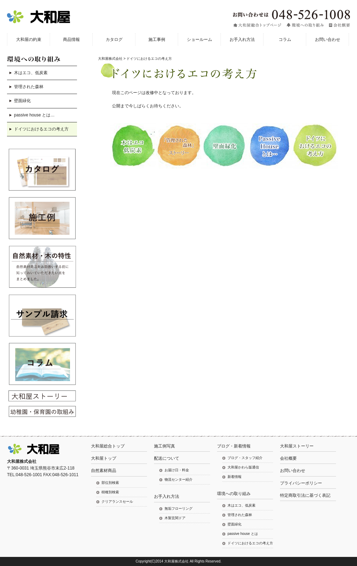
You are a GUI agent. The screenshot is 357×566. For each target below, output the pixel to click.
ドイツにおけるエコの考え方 (41, 129)
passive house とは (242, 534)
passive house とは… (34, 115)
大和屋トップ (103, 458)
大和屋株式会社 (110, 58)
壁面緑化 (22, 100)
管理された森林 (28, 86)
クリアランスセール (117, 501)
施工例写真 (164, 446)
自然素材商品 (103, 470)
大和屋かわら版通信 (243, 467)
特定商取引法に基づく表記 (305, 495)
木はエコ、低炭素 (31, 72)
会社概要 (288, 458)
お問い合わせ (292, 470)
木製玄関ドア (175, 518)
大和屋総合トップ (108, 446)
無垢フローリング (178, 508)
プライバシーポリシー (301, 483)
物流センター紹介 (178, 479)
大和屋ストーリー (297, 446)
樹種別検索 (110, 492)
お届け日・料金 (176, 470)
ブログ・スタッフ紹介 (244, 458)
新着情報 (234, 477)
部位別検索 (110, 483)
